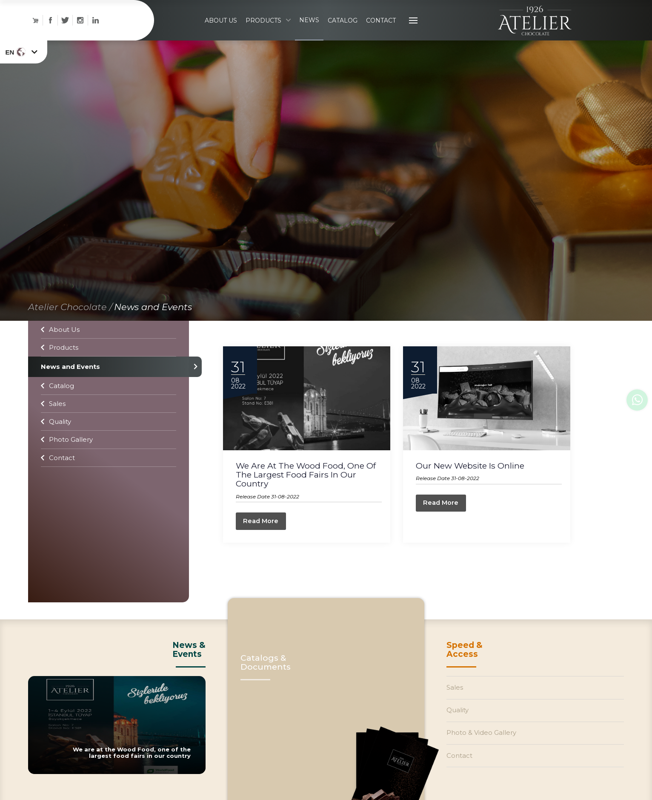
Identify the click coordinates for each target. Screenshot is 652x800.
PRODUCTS (268, 25)
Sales (53, 414)
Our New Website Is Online (476, 478)
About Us (60, 340)
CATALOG (342, 25)
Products (59, 358)
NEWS (309, 25)
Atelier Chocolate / (70, 317)
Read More (263, 535)
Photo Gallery (67, 450)
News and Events (153, 317)
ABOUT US (221, 25)
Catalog (57, 396)
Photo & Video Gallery (483, 754)
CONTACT (381, 25)
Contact (58, 468)
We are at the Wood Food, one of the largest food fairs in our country (309, 487)
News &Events (189, 664)
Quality (56, 432)
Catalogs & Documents (265, 677)
